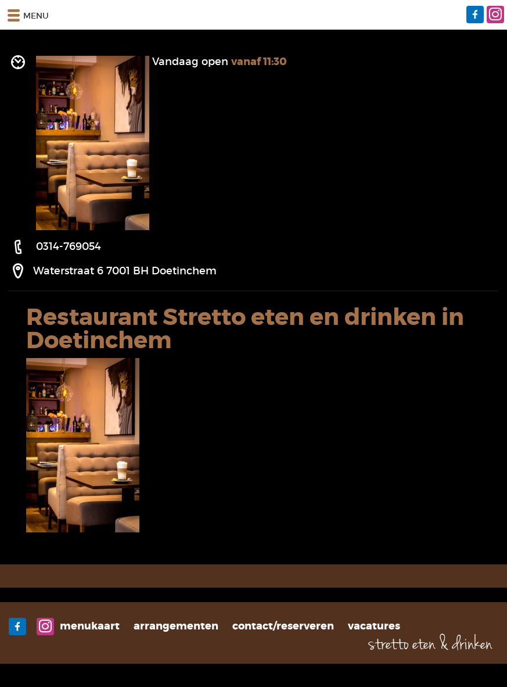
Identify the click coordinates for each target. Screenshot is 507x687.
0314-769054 (68, 246)
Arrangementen (176, 626)
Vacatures (374, 626)
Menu (27, 15)
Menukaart (90, 626)
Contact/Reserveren (283, 626)
